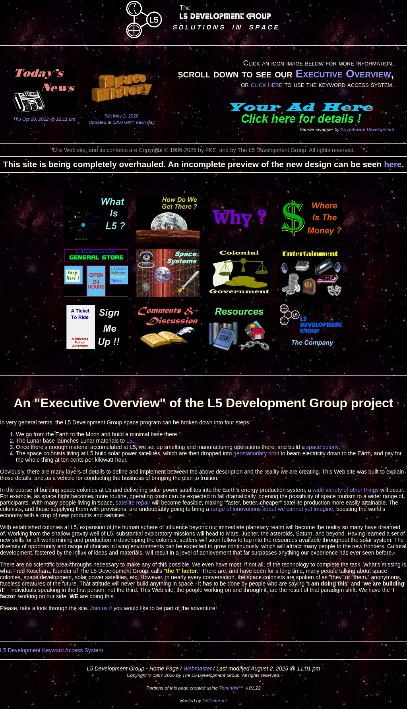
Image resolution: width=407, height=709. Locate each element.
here (392, 164)
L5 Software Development (367, 129)
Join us (98, 608)
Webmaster (197, 668)
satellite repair (133, 502)
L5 (129, 440)
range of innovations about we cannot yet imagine (272, 509)
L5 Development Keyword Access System (51, 650)
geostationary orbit (256, 453)
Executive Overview (343, 73)
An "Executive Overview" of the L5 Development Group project (203, 403)
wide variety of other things (345, 490)
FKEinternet (214, 700)
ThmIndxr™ (231, 687)
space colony (322, 447)
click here (267, 84)
